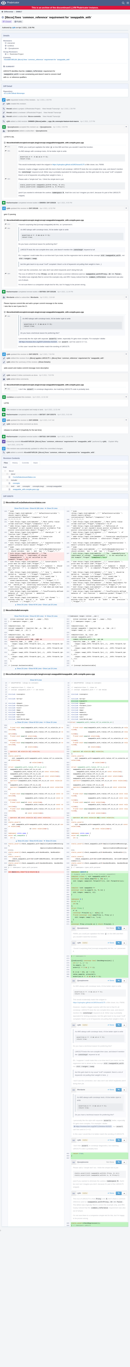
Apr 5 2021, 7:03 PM (47, 354)
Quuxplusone (13, 48)
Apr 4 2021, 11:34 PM (65, 292)
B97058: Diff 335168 (48, 292)
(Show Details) (44, 362)
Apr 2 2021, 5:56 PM (60, 127)
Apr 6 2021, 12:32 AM (40, 397)
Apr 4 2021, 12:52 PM (47, 208)
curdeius (10, 46)
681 (7, 151)
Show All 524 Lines (36, 722)
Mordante (10, 297)
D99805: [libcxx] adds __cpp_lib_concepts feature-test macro (53, 121)
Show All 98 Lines (35, 668)
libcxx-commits (34, 116)
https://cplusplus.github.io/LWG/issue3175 (68, 165)
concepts (16, 483)
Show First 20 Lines (21, 508)
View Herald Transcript (51, 109)
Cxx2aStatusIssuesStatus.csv (24, 477)
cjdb (14, 28)
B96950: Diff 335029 (48, 203)
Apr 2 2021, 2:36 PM (44, 100)
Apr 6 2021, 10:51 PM (15, 445)
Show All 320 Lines (36, 616)
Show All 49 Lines (36, 841)
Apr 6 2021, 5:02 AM (64, 415)
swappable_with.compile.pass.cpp (26, 489)
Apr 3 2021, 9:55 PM (64, 203)
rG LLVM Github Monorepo (14, 93)
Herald (9, 109)
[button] (128, 3)
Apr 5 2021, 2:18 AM (47, 297)
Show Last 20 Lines (50, 605)
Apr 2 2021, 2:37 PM (87, 121)
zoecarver (11, 43)
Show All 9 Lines (36, 680)
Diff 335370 (33, 354)
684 (7, 179)
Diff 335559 (33, 420)
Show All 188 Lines (36, 508)
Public (19, 22)
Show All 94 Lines (35, 605)
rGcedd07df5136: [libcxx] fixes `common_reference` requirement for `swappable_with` (37, 60)
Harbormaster (12, 203)
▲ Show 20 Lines (21, 605)
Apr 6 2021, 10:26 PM (65, 437)
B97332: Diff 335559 (48, 437)
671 (7, 147)
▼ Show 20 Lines (51, 508)
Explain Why (113, 441)
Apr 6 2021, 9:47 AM (47, 420)
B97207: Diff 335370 (48, 415)
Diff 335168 (33, 208)
